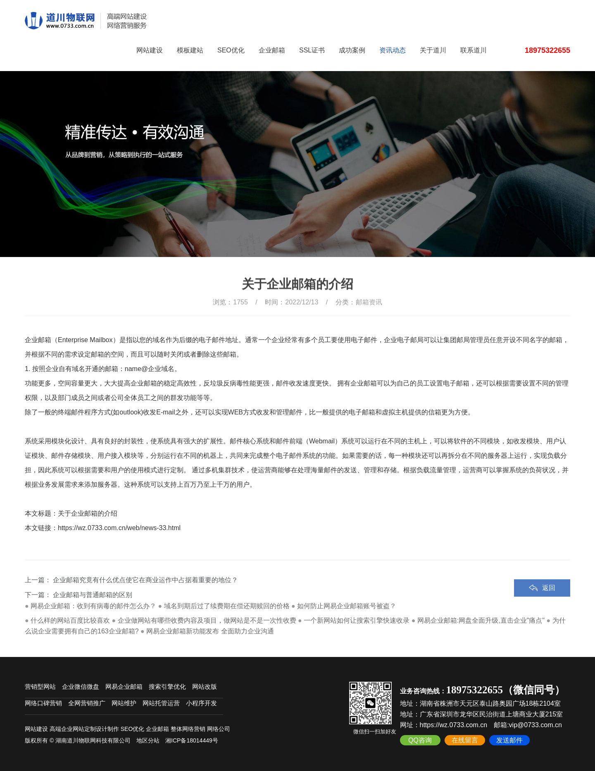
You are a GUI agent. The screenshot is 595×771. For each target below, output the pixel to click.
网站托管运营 (161, 703)
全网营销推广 (86, 703)
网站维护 (124, 703)
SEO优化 (231, 50)
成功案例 (352, 50)
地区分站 (147, 740)
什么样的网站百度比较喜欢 (70, 620)
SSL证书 (312, 50)
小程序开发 (201, 703)
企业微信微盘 (80, 686)
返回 (548, 599)
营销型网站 (40, 686)
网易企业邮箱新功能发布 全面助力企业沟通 (210, 631)
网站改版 (204, 686)
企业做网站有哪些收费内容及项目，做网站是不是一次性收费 (207, 620)
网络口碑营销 (43, 703)
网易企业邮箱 (124, 686)
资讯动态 (392, 50)
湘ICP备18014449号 (191, 740)
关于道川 (433, 50)
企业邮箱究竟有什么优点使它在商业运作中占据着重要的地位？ (145, 591)
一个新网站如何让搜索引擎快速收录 (356, 620)
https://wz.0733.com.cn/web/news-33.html (119, 527)
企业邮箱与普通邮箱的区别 (92, 606)
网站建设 (149, 50)
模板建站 (190, 50)
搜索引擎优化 (167, 686)
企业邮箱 (272, 50)
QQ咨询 (420, 740)
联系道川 (473, 50)
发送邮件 (509, 740)
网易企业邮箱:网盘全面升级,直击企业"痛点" (481, 620)
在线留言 (465, 740)
